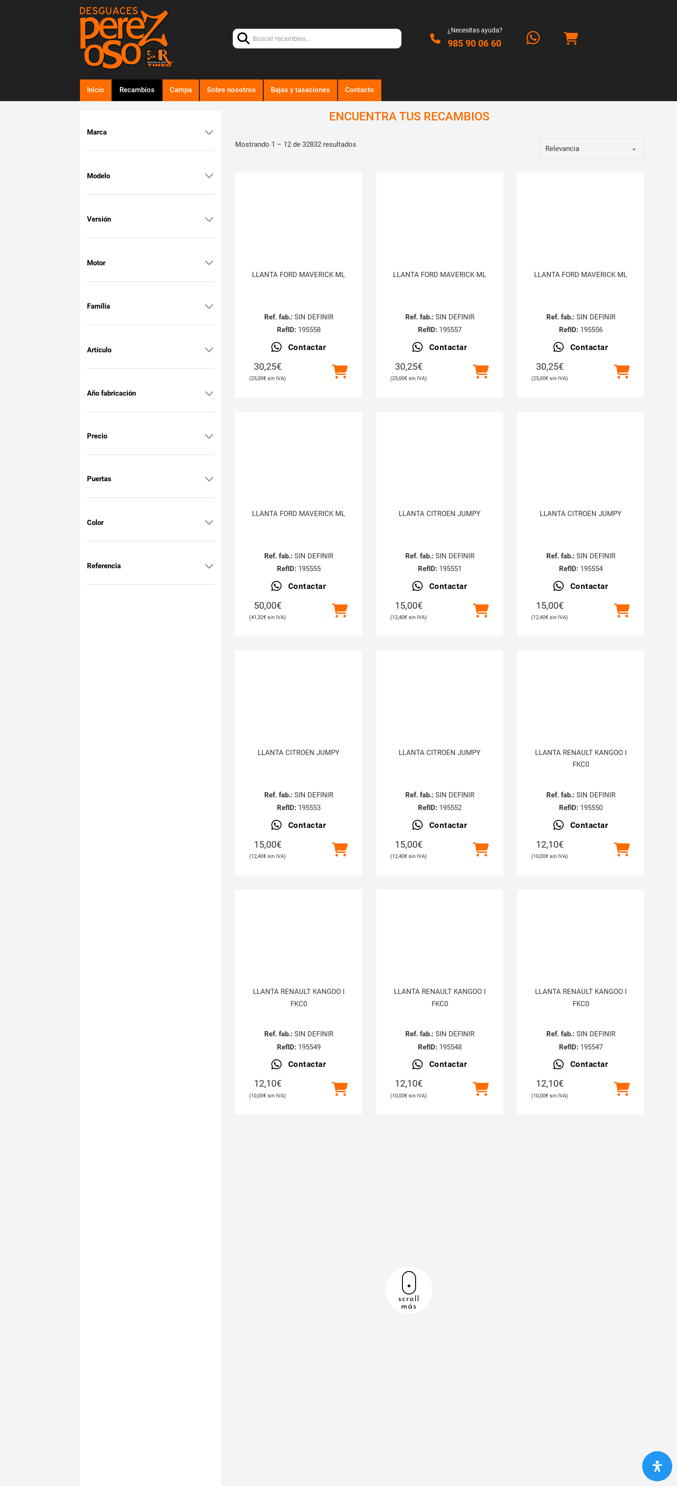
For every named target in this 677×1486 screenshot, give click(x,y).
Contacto (359, 90)
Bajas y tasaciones (300, 90)
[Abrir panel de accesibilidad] (657, 1466)
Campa (181, 90)
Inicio (95, 90)
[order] (592, 149)
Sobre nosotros (231, 90)
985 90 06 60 (474, 43)
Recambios (137, 90)
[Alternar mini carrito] (571, 38)
